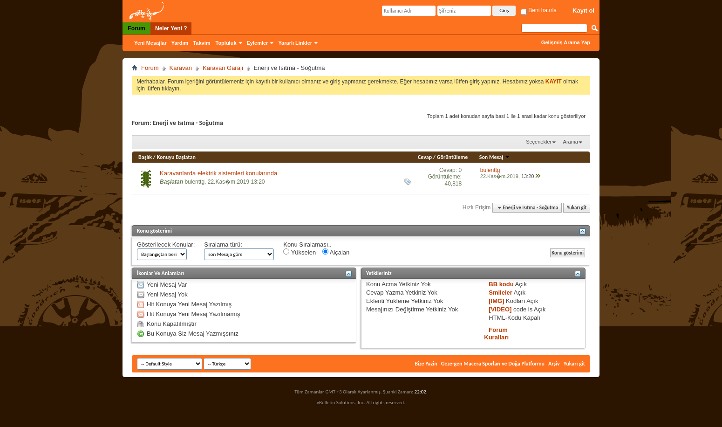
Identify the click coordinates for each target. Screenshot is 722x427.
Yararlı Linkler (295, 43)
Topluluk (226, 43)
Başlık (145, 157)
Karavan (181, 67)
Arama (570, 142)
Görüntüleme (452, 157)
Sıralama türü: (223, 244)
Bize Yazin (426, 363)
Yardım (180, 43)
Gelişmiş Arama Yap (565, 42)
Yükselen (299, 252)
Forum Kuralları (496, 333)
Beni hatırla (539, 10)
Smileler (500, 292)
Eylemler (257, 43)
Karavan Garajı (223, 67)
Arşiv (554, 363)
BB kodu (501, 284)
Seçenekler (539, 142)
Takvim (201, 43)
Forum (136, 28)
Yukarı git (577, 208)
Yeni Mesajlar (150, 43)
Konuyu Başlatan (176, 157)
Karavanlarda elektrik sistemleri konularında (218, 173)
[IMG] (496, 300)
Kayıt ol (583, 10)
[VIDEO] (500, 309)
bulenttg (194, 182)
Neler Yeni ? (171, 28)
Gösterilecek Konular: (166, 244)
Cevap (425, 157)
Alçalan (336, 252)
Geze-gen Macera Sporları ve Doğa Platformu (493, 363)
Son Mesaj (494, 157)
